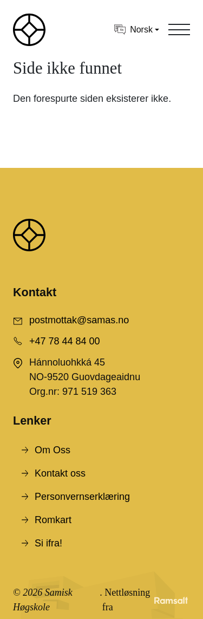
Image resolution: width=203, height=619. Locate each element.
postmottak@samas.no (79, 320)
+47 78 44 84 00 (64, 341)
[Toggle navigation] (179, 30)
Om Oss (52, 450)
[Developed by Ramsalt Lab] (171, 600)
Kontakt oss (60, 473)
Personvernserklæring (82, 496)
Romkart (53, 519)
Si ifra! (48, 543)
